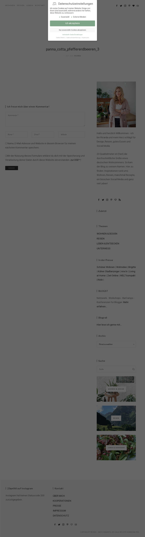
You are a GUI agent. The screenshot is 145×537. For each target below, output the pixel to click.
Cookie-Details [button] (60, 34)
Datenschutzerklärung (74, 34)
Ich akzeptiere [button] (72, 20)
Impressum (85, 34)
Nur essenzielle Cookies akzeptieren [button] (72, 27)
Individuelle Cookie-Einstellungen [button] (72, 31)
